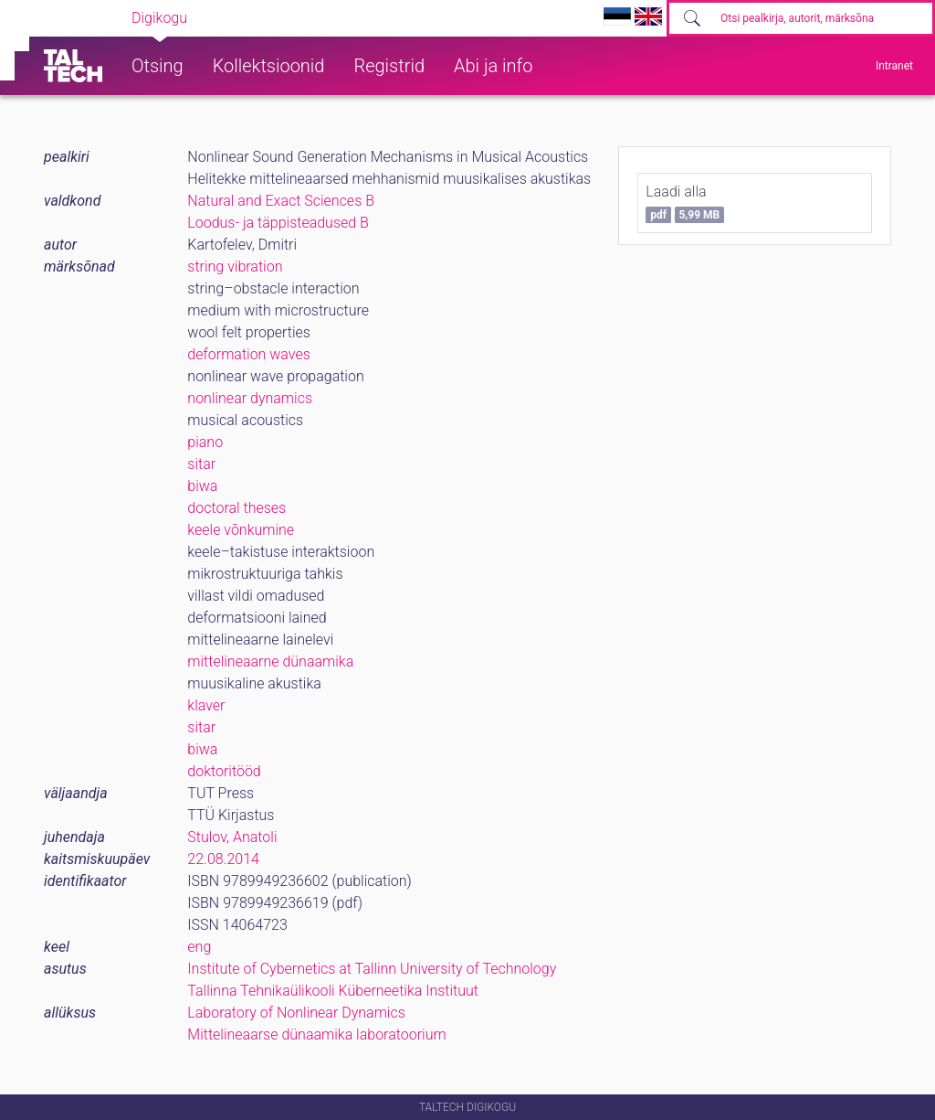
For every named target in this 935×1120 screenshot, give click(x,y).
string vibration (234, 266)
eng (199, 946)
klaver (206, 705)
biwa (202, 486)
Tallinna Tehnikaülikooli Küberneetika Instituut (332, 990)
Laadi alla (685, 203)
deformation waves (248, 354)
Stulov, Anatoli (232, 837)
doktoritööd (223, 771)
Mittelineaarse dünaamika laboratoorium (316, 1034)
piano (205, 442)
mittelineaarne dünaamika (270, 661)
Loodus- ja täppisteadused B (278, 222)
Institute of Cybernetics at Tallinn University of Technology (371, 968)
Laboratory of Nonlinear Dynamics (295, 1012)
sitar (201, 464)
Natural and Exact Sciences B (280, 200)
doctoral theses (236, 508)
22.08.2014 (223, 859)
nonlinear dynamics (249, 398)
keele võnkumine (240, 530)
